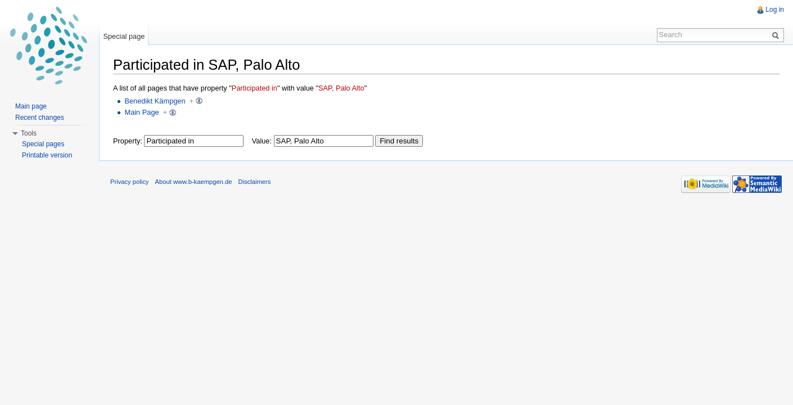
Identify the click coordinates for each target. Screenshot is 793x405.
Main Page (141, 112)
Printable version (47, 155)
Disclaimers (254, 181)
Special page (124, 36)
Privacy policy (129, 181)
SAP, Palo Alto (341, 88)
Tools (29, 133)
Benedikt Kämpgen (154, 101)
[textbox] (194, 141)
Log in (774, 10)
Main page (31, 106)
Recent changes (39, 118)
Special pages (43, 144)
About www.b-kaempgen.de (193, 181)
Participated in (254, 88)
